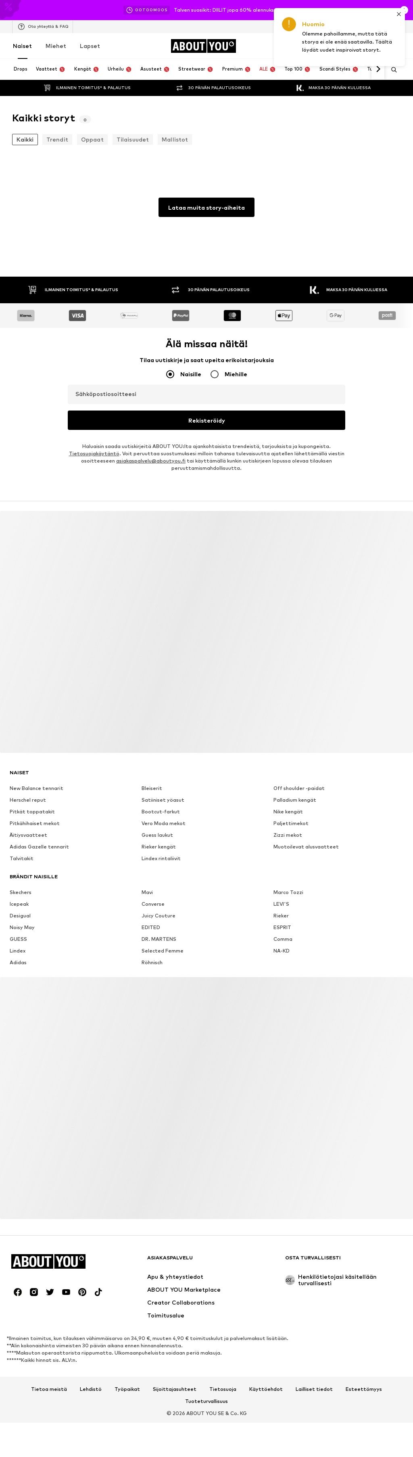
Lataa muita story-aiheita (206, 207)
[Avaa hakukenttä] (391, 69)
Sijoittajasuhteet (174, 1389)
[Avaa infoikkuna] (404, 10)
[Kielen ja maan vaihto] (392, 26)
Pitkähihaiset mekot (35, 823)
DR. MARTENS (159, 939)
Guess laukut (157, 835)
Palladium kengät (294, 800)
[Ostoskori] (396, 46)
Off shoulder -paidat (299, 788)
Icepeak (19, 904)
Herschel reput (28, 800)
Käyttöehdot (266, 1389)
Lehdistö (91, 1389)
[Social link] (18, 1292)
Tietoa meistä (49, 1389)
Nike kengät (288, 812)
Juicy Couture (158, 916)
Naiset (22, 45)
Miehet (56, 45)
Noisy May (22, 927)
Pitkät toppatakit (32, 812)
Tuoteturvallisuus (206, 1401)
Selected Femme (163, 951)
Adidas (18, 962)
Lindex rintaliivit (161, 858)
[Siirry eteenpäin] (377, 69)
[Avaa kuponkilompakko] (306, 46)
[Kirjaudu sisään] (328, 46)
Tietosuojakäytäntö (94, 453)
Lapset (90, 45)
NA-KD (281, 951)
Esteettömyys (364, 1389)
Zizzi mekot (287, 835)
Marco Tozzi (288, 892)
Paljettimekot (291, 823)
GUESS (18, 939)
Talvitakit (21, 858)
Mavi (147, 892)
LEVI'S (281, 904)
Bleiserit (152, 788)
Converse (153, 904)
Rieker (281, 916)
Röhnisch (152, 962)
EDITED (151, 927)
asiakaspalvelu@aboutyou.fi (151, 461)
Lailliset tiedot (314, 1389)
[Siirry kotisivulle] (203, 46)
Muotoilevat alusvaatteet (306, 847)
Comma (282, 939)
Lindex (17, 951)
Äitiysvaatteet (28, 835)
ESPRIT (282, 927)
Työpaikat (127, 1389)
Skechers (20, 892)
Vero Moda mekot (164, 823)
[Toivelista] (373, 46)
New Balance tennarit (36, 788)
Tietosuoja (222, 1389)
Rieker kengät (159, 847)
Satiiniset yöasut (163, 800)
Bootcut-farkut (161, 812)
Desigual (20, 916)
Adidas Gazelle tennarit (39, 847)
